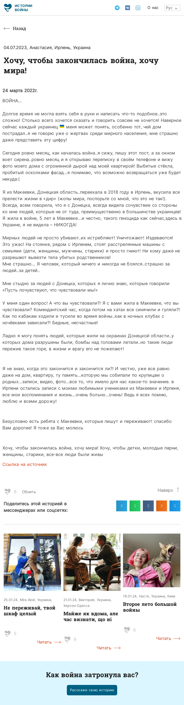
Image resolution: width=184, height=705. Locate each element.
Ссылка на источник (24, 464)
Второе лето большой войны (150, 607)
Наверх (165, 490)
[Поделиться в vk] (148, 505)
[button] (92, 690)
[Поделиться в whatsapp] (135, 505)
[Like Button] (7, 492)
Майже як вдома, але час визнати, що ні (90, 616)
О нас (153, 7)
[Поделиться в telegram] (121, 505)
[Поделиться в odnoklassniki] (161, 505)
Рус (169, 7)
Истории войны (23, 7)
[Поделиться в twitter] (174, 505)
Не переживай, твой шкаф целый (29, 610)
